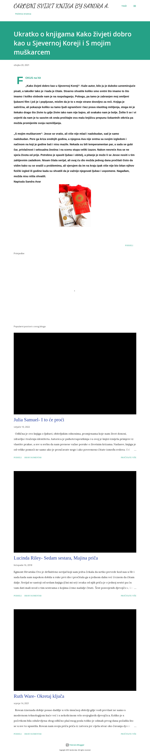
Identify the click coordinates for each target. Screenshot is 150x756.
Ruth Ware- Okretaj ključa (39, 696)
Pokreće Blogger (75, 745)
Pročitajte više (128, 458)
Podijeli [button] (129, 246)
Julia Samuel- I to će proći (39, 419)
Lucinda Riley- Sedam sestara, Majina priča (56, 558)
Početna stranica (23, 14)
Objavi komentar (33, 458)
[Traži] (124, 6)
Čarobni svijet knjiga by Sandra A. (61, 6)
